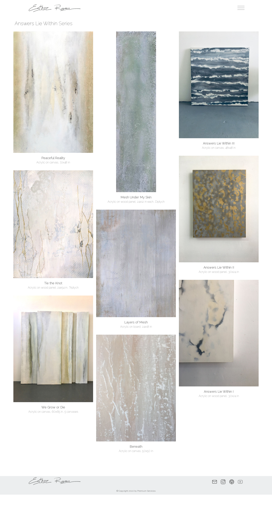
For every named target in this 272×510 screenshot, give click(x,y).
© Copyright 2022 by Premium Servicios (136, 491)
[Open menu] (241, 8)
